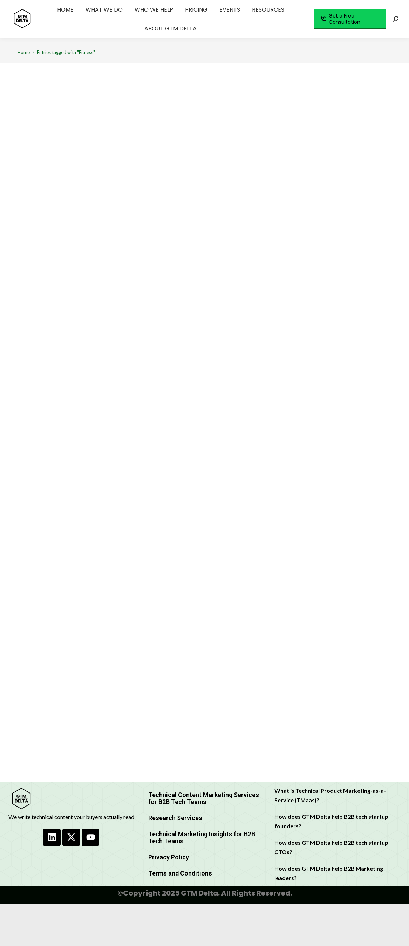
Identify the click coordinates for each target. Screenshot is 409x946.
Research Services (175, 818)
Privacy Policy (168, 857)
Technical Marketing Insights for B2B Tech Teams (201, 837)
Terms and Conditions (180, 873)
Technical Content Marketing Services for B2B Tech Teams (203, 798)
